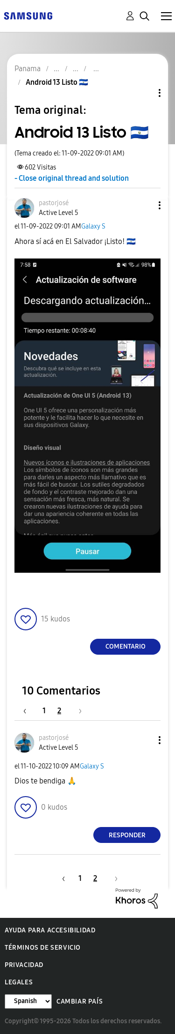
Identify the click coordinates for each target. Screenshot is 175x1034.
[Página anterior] (29, 710)
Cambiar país (79, 1001)
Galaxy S (93, 226)
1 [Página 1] (44, 710)
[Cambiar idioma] (28, 1001)
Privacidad (24, 965)
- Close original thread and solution (71, 178)
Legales (19, 982)
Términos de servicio (43, 948)
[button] (144, 205)
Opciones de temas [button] (144, 93)
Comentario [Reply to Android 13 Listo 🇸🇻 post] (125, 646)
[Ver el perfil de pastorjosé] (54, 203)
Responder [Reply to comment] (127, 835)
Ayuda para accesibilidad (50, 930)
